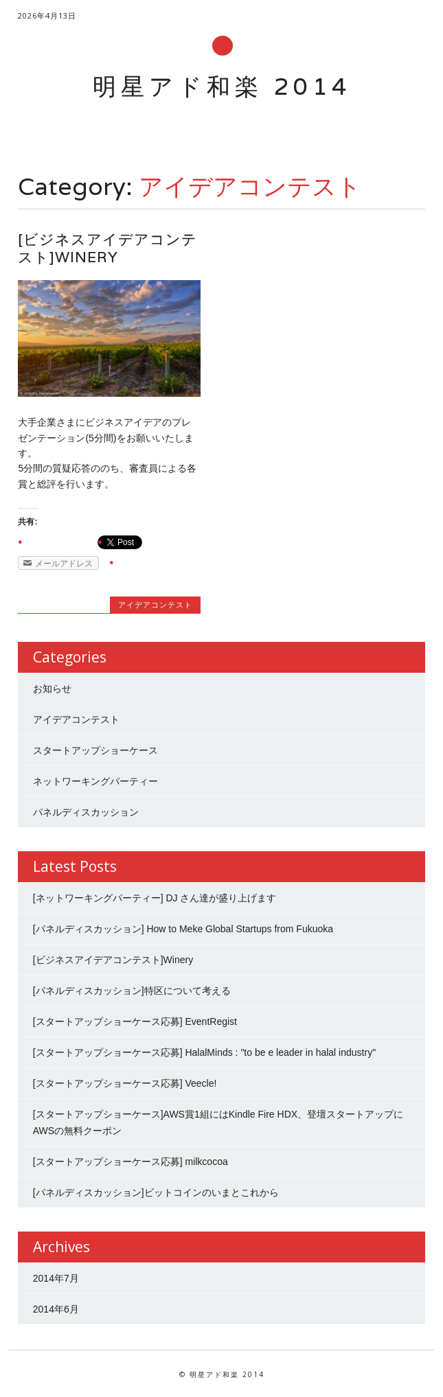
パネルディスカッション (86, 812)
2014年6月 (56, 1309)
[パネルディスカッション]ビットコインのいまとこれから (156, 1192)
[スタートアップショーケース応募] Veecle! (125, 1083)
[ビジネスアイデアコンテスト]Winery (107, 248)
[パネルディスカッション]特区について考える (132, 990)
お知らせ (52, 688)
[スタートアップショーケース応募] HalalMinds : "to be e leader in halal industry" (204, 1052)
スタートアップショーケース (95, 750)
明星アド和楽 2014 (222, 86)
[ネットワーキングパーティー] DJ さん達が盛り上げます (155, 897)
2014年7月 (56, 1278)
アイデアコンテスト (155, 604)
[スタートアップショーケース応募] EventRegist (135, 1021)
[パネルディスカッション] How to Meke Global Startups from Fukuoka (183, 928)
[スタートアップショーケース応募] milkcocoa (130, 1161)
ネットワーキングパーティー (95, 781)
